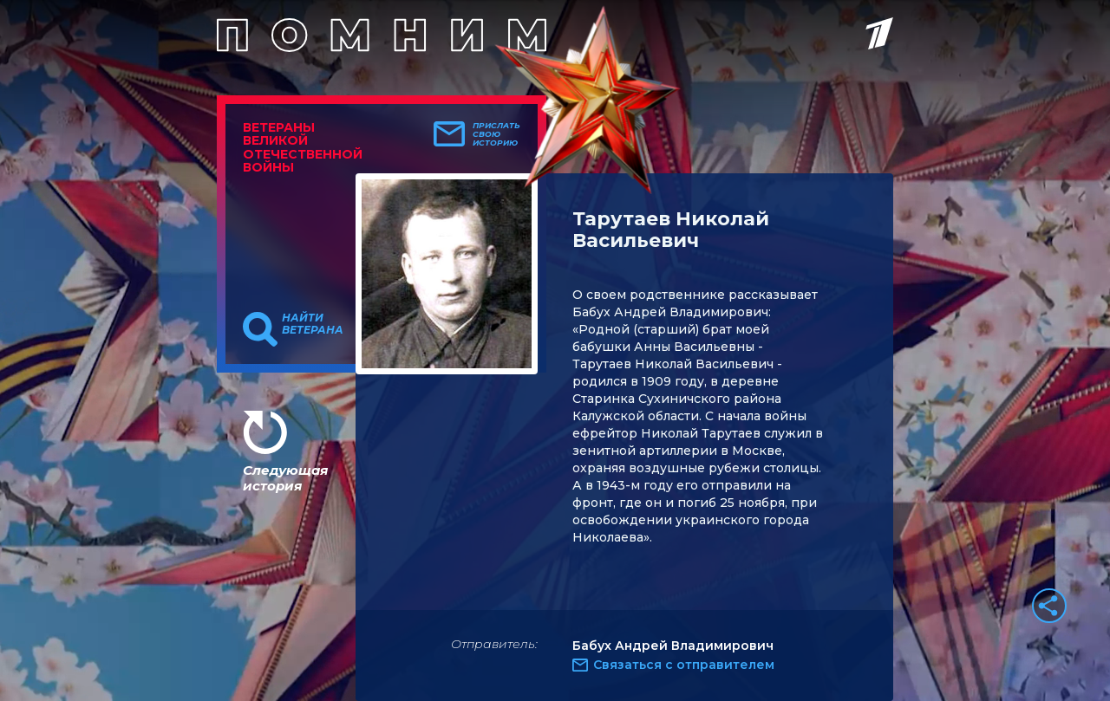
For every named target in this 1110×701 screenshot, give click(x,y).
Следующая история (285, 478)
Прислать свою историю (496, 134)
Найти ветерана (312, 324)
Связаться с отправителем (683, 664)
